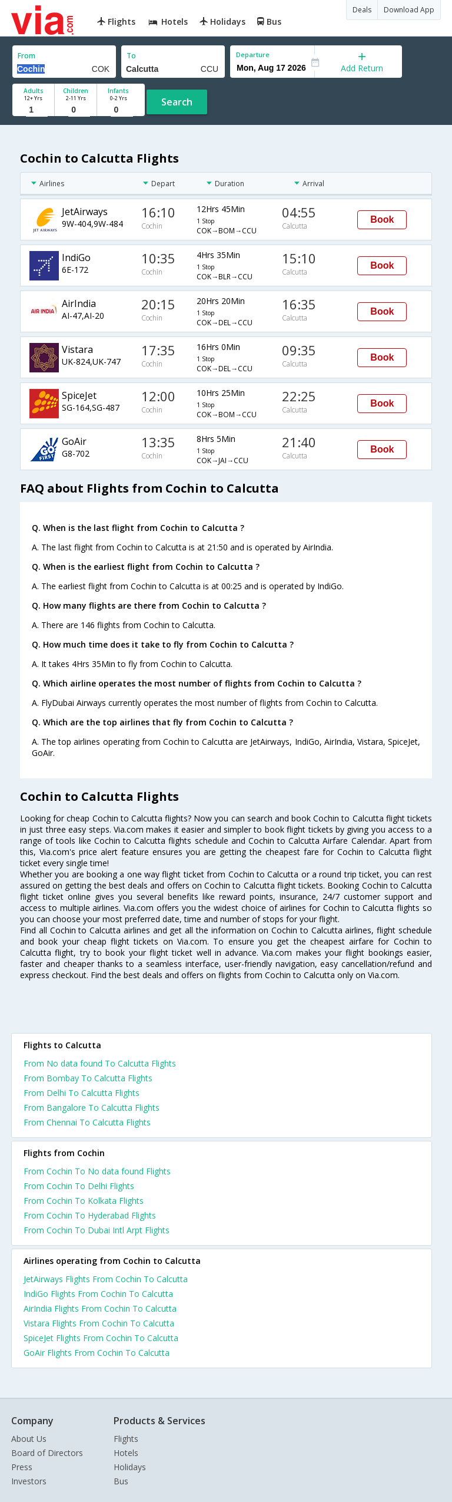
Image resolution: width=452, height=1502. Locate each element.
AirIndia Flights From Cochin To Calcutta (100, 1308)
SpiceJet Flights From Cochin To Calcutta (101, 1337)
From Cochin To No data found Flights (97, 1171)
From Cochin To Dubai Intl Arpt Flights (97, 1230)
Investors (28, 1481)
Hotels (126, 1452)
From (26, 56)
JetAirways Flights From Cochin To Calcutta (106, 1279)
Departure (253, 54)
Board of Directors (47, 1452)
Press (21, 1467)
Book (382, 219)
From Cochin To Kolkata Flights (84, 1200)
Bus (121, 1481)
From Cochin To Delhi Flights (79, 1185)
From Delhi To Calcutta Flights (81, 1092)
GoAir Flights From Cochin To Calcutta (97, 1352)
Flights (126, 1438)
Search (176, 101)
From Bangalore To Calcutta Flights (91, 1107)
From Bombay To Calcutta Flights (88, 1078)
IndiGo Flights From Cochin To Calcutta (98, 1293)
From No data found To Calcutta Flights (100, 1063)
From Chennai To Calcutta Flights (87, 1122)
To (131, 56)
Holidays (130, 1467)
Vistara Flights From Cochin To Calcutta (99, 1323)
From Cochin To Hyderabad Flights (90, 1215)
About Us (28, 1438)
